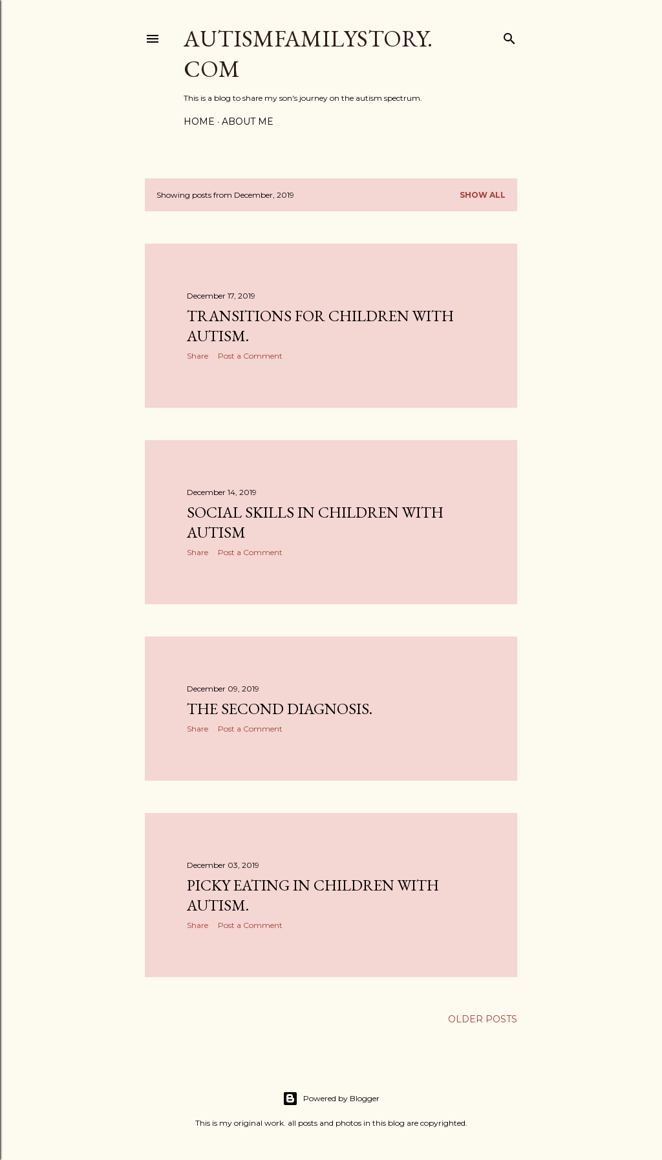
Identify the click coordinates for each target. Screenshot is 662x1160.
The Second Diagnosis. (279, 709)
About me (247, 121)
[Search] (509, 35)
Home (199, 121)
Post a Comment (250, 356)
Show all (483, 195)
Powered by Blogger (331, 1098)
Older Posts (482, 1019)
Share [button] (197, 356)
